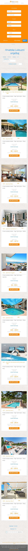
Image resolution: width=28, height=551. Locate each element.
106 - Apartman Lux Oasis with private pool (12, 92)
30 (4, 393)
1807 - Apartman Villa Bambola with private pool (13, 362)
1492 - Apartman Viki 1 (7, 139)
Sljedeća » (20, 532)
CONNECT (14, 3)
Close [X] (17, 549)
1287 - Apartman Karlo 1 (8, 410)
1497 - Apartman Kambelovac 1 (9, 229)
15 (4, 345)
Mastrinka (4, 277)
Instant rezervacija (14, 101)
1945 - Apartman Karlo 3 (8, 456)
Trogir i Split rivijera (18, 96)
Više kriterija (17, 40)
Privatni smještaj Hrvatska (7, 96)
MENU (22, 3)
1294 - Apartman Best (7, 184)
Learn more (11, 549)
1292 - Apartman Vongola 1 (8, 272)
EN (17, 3)
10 (4, 439)
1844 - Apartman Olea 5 (8, 501)
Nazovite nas (7, 3)
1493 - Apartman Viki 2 (7, 317)
